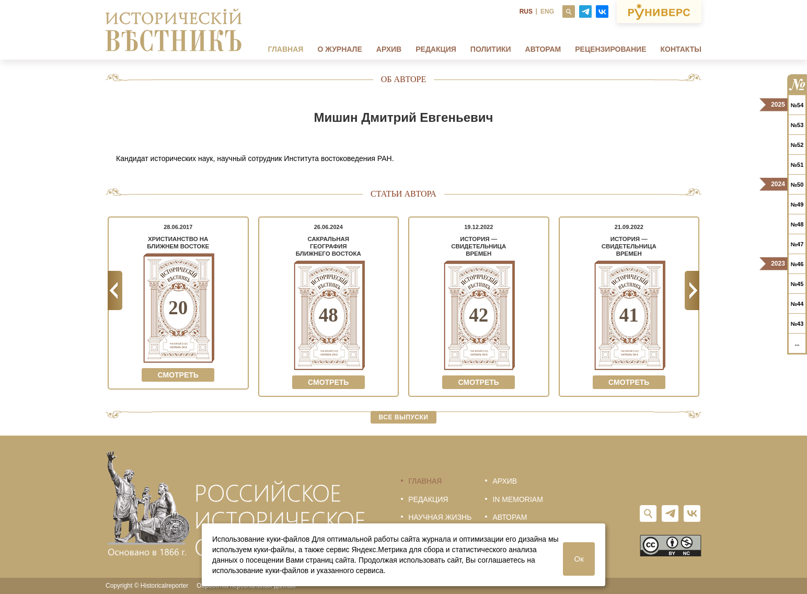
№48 (797, 224)
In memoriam (517, 499)
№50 (797, 184)
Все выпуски (404, 417)
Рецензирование (610, 49)
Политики (490, 49)
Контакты (681, 49)
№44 (797, 304)
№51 (797, 165)
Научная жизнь (439, 517)
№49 (797, 204)
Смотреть (178, 375)
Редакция (436, 49)
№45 (797, 284)
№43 (797, 324)
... (796, 343)
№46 (797, 264)
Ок (579, 558)
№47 (797, 244)
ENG (547, 11)
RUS (526, 11)
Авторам (543, 49)
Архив (388, 49)
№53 (797, 125)
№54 (797, 105)
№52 (797, 145)
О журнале (339, 49)
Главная (285, 49)
